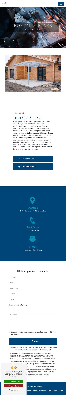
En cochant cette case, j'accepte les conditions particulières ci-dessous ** (33, 329)
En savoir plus (25, 159)
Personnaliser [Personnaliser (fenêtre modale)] (14, 390)
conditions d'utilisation (25, 346)
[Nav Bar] (61, 4)
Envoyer (35, 337)
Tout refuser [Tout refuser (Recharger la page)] (13, 386)
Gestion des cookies (56, 390)
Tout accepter (13, 382)
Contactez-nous (26, 166)
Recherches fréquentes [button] (33, 386)
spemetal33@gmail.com (33, 246)
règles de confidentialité (47, 344)
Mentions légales (39, 390)
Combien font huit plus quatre (19, 301)
